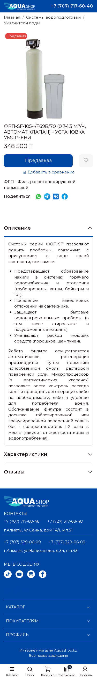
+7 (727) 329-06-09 (67, 541)
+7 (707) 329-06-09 (22, 541)
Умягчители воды (22, 22)
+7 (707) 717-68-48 (72, 6)
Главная (12, 17)
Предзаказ (38, 160)
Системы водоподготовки (53, 17)
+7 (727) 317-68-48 (65, 521)
